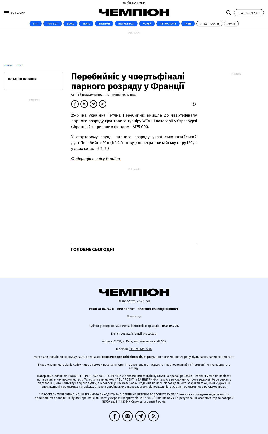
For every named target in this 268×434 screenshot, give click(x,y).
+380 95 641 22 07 (140, 349)
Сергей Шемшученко (87, 95)
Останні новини (22, 79)
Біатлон (104, 23)
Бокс (70, 23)
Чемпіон (9, 65)
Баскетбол (126, 23)
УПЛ (35, 23)
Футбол (52, 23)
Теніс (86, 23)
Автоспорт (168, 23)
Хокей (147, 23)
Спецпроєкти (209, 23)
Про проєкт (126, 309)
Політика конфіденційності (158, 309)
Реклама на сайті (101, 309)
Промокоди (134, 316)
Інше (188, 23)
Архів (231, 23)
